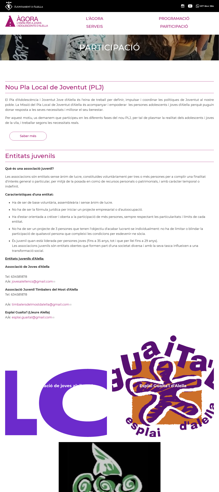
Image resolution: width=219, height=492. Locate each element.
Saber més (28, 136)
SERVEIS (94, 26)
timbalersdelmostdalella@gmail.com (40, 304)
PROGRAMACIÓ (174, 18)
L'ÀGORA (94, 18)
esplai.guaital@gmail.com (32, 317)
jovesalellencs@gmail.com (32, 281)
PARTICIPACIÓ (174, 26)
